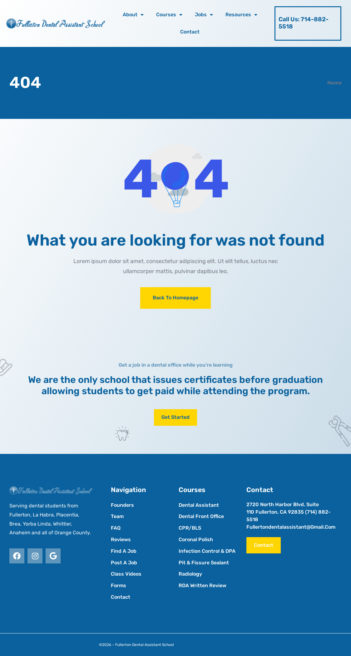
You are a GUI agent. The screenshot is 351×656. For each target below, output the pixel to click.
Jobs (204, 14)
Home (334, 83)
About (133, 14)
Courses (169, 14)
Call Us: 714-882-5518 (304, 23)
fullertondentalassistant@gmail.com (290, 527)
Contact (190, 32)
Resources (241, 14)
